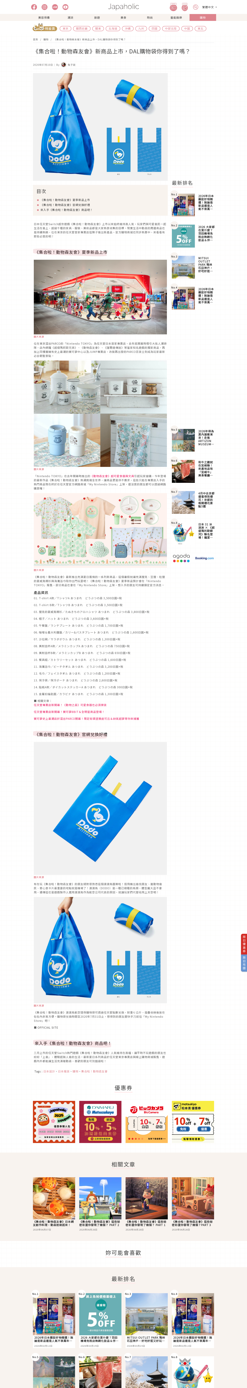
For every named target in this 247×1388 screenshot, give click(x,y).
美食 (123, 17)
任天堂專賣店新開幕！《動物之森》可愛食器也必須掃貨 (70, 705)
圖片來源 (39, 336)
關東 (98, 28)
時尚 (150, 17)
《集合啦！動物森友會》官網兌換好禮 (65, 205)
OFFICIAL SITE (48, 1027)
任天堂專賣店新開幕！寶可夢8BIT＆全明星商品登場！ (69, 712)
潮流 (70, 17)
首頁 (35, 39)
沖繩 (128, 28)
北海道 (113, 28)
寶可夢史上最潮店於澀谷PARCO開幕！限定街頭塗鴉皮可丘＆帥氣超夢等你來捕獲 (86, 719)
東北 (200, 28)
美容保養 (44, 17)
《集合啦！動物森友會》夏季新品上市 (65, 200)
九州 (141, 28)
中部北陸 (171, 28)
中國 (187, 28)
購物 (203, 17)
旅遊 (97, 17)
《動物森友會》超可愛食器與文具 (112, 476)
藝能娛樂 (176, 17)
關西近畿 (82, 28)
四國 (154, 28)
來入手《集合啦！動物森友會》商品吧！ (66, 210)
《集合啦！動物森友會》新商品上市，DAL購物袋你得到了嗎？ (90, 39)
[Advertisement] (195, 124)
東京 (65, 28)
